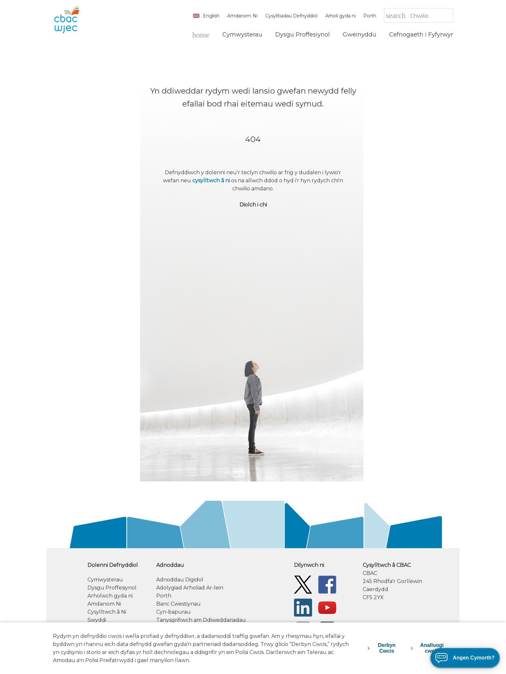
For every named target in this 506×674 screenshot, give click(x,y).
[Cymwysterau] (242, 34)
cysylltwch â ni (211, 180)
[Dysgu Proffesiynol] (302, 34)
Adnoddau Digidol (179, 580)
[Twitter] (303, 584)
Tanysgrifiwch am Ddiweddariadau (201, 620)
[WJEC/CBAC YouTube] (327, 607)
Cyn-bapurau (173, 612)
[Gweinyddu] (359, 34)
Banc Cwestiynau (178, 604)
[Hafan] (200, 34)
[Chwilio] (431, 16)
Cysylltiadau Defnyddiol (291, 16)
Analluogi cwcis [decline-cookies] (432, 648)
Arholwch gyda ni (110, 596)
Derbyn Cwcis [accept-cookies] (387, 648)
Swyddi (96, 620)
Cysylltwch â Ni (106, 612)
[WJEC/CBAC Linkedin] (303, 607)
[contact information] (408, 581)
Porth (369, 16)
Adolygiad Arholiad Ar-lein (189, 588)
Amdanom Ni (242, 16)
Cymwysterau (105, 580)
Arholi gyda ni (340, 16)
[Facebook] (327, 584)
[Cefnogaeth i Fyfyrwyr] (421, 34)
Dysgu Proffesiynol (112, 588)
